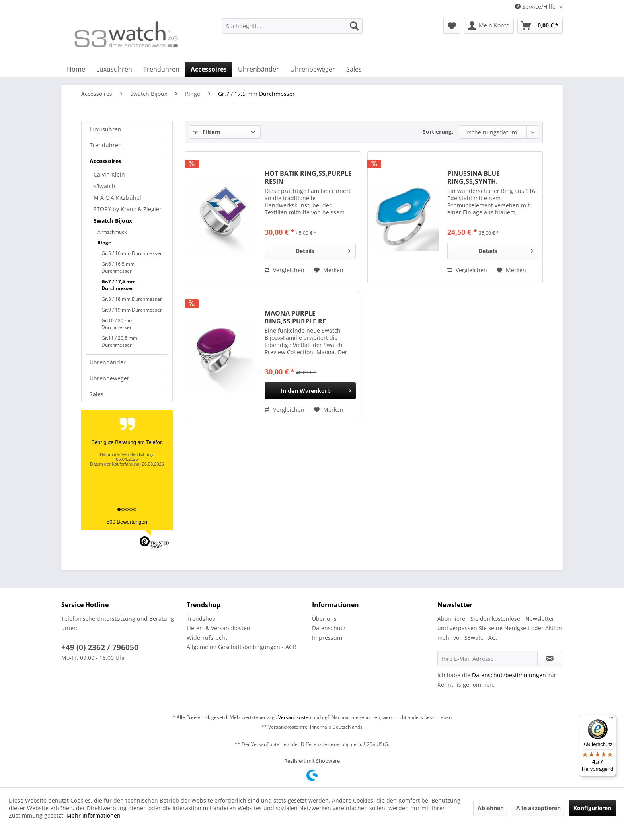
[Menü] (611, 720)
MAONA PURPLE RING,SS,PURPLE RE (295, 317)
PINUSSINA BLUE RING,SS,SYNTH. (473, 177)
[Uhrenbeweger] (313, 69)
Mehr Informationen (93, 815)
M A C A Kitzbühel (117, 197)
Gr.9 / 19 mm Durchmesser (131, 309)
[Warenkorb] (540, 26)
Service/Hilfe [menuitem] (536, 6)
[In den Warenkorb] (310, 390)
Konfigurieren (592, 808)
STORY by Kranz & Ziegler (128, 209)
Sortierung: (438, 131)
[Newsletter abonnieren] (549, 658)
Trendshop (201, 618)
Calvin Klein (109, 174)
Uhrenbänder (108, 362)
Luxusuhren (105, 129)
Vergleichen (284, 270)
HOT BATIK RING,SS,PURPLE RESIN (308, 177)
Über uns (324, 618)
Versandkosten (294, 717)
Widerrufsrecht (207, 637)
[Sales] (354, 69)
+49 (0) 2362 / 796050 (99, 647)
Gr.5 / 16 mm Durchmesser (131, 253)
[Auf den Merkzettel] (328, 270)
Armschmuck (112, 231)
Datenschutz (328, 628)
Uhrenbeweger (109, 378)
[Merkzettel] (451, 26)
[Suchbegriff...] (292, 26)
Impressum (327, 637)
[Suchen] (354, 26)
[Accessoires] (208, 69)
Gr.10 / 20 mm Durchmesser (117, 324)
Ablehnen (491, 808)
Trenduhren (106, 145)
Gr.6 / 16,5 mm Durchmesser (118, 267)
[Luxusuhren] (114, 69)
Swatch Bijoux (113, 220)
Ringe (104, 242)
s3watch (104, 186)
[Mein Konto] (489, 26)
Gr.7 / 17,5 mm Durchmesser (118, 285)
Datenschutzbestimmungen (509, 675)
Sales (96, 394)
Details (323, 250)
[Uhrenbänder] (258, 69)
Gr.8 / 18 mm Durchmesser (131, 299)
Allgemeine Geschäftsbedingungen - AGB (241, 647)
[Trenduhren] (161, 69)
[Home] (76, 69)
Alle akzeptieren (538, 808)
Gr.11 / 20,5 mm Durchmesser (119, 341)
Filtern (206, 132)
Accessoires (105, 161)
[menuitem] (292, 29)
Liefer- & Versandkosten (218, 628)
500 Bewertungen (127, 522)
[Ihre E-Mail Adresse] (487, 658)
